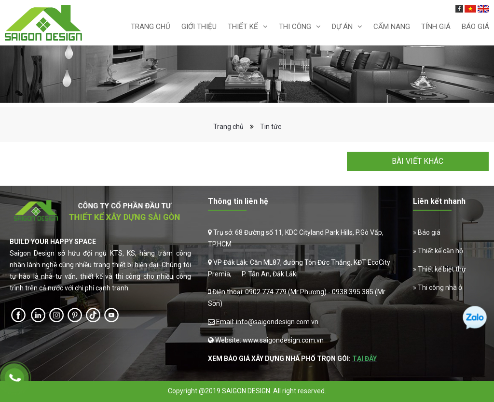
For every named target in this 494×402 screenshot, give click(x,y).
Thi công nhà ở (440, 287)
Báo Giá (475, 26)
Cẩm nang (391, 26)
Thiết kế (243, 26)
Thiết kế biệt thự (442, 269)
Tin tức (270, 126)
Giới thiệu (199, 26)
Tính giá (436, 26)
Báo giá (429, 232)
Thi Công (295, 26)
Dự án (342, 26)
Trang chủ (150, 26)
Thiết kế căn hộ (440, 251)
